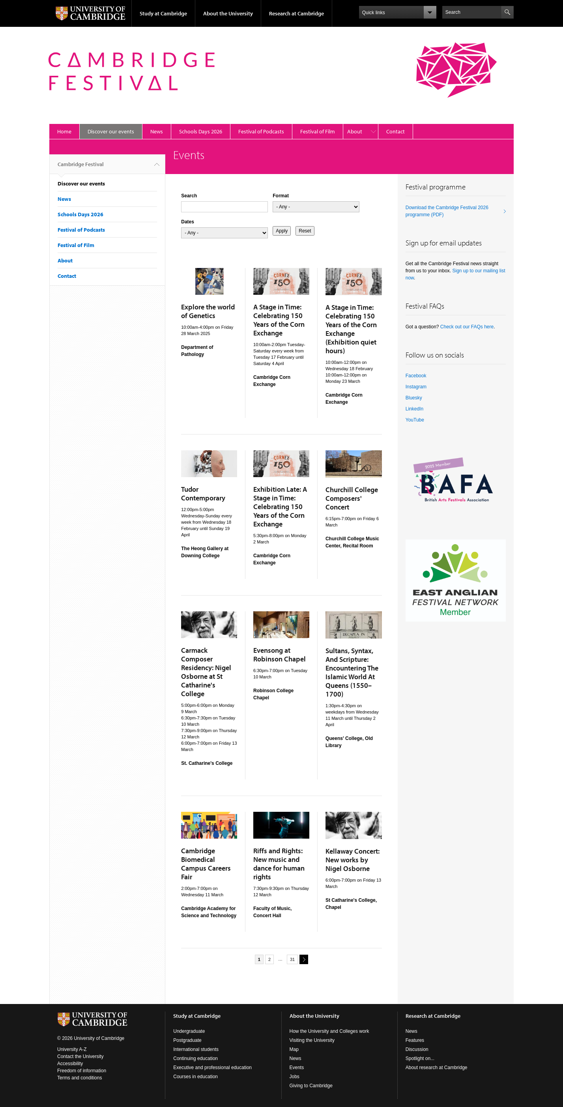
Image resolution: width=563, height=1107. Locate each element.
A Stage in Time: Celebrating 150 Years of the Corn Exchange (279, 319)
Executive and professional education (212, 1067)
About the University (228, 13)
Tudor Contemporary (203, 493)
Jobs (294, 1076)
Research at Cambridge (296, 13)
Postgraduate (187, 1040)
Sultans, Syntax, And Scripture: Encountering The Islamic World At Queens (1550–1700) (351, 672)
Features (415, 1040)
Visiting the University (312, 1040)
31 (292, 959)
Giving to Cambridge (311, 1085)
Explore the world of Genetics (208, 311)
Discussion (417, 1049)
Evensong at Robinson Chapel (279, 654)
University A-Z (72, 1049)
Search (189, 196)
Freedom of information (81, 1070)
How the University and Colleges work (329, 1031)
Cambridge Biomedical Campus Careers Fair (206, 863)
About (354, 131)
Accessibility (70, 1063)
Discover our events (111, 131)
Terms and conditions (79, 1078)
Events (297, 1067)
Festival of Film (317, 131)
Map (294, 1049)
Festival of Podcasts (261, 131)
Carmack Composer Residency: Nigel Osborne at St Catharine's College (206, 672)
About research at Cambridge (437, 1067)
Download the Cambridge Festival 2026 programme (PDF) (447, 211)
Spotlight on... (420, 1058)
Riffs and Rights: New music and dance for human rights (279, 863)
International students (196, 1049)
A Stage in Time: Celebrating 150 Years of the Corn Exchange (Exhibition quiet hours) (351, 329)
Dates (187, 222)
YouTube (415, 420)
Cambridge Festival (81, 167)
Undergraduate (189, 1031)
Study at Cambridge (163, 13)
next (302, 959)
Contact (395, 131)
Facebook (416, 375)
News (156, 131)
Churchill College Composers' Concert (351, 498)
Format (281, 196)
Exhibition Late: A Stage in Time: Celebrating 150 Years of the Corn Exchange (280, 506)
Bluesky (414, 398)
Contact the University (80, 1056)
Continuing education (195, 1058)
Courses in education (195, 1076)
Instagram (416, 387)
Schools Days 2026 (200, 131)
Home (64, 131)
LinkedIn (414, 409)
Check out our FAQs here (467, 327)
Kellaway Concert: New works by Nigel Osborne (352, 860)
